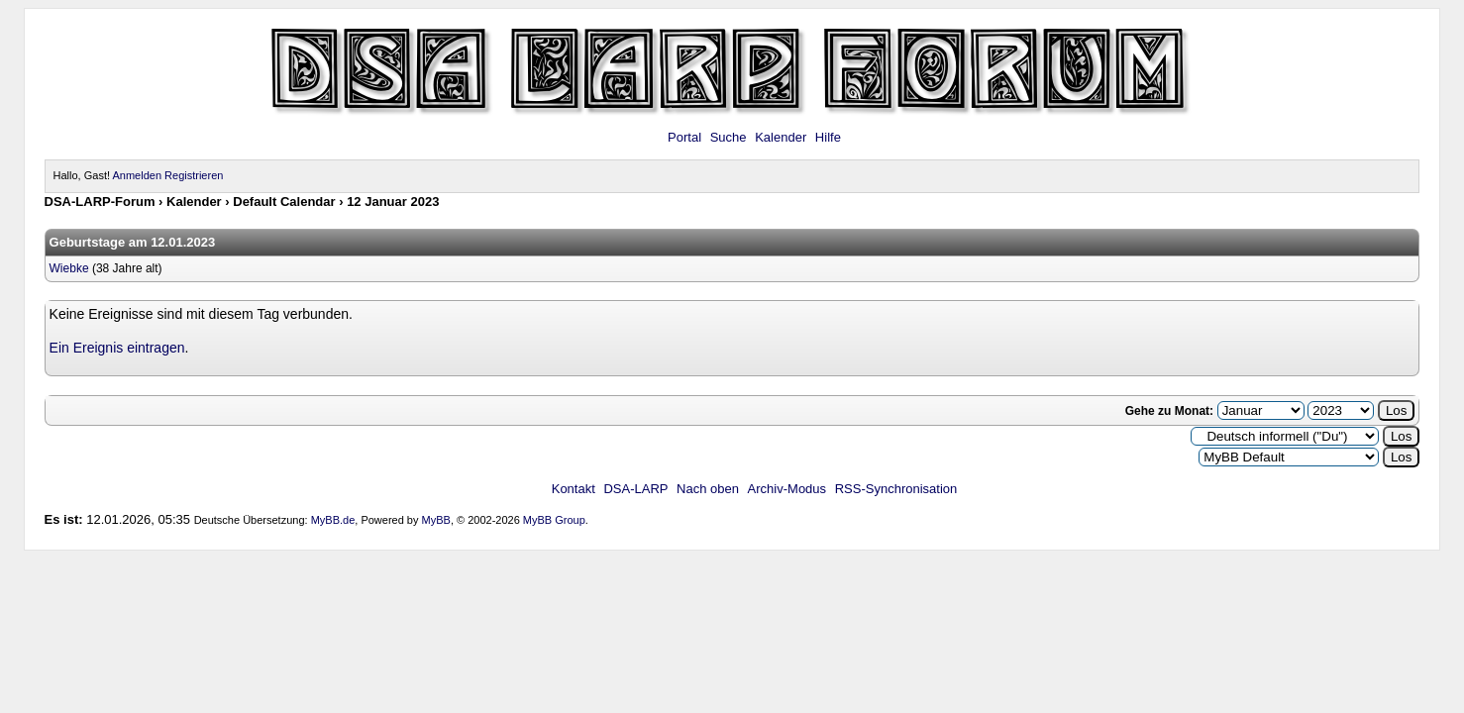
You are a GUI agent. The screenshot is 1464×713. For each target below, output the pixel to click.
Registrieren (193, 175)
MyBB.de (333, 520)
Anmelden (136, 175)
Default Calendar (284, 201)
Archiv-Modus (787, 488)
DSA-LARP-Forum (100, 201)
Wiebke (69, 268)
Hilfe (828, 137)
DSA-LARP (635, 488)
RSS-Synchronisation (896, 488)
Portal (684, 137)
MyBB (436, 520)
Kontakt (573, 488)
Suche (728, 137)
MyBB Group (554, 520)
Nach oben (708, 488)
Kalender (780, 137)
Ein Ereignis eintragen (117, 348)
